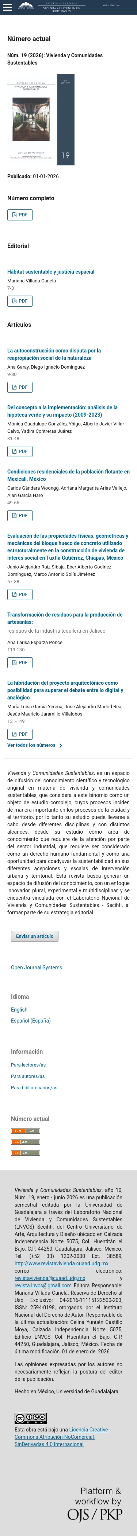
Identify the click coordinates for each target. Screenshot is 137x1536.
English (19, 1010)
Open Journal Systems (36, 967)
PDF (22, 214)
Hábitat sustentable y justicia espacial (51, 272)
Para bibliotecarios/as (34, 1087)
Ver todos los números (31, 745)
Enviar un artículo (34, 936)
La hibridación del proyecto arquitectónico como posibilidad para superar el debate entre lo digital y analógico (65, 690)
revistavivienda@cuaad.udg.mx (50, 1278)
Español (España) (31, 1021)
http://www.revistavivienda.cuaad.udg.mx (62, 1263)
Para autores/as (28, 1076)
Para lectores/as (28, 1065)
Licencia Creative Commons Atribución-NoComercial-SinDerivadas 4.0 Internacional (61, 1437)
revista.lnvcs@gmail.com (43, 1285)
